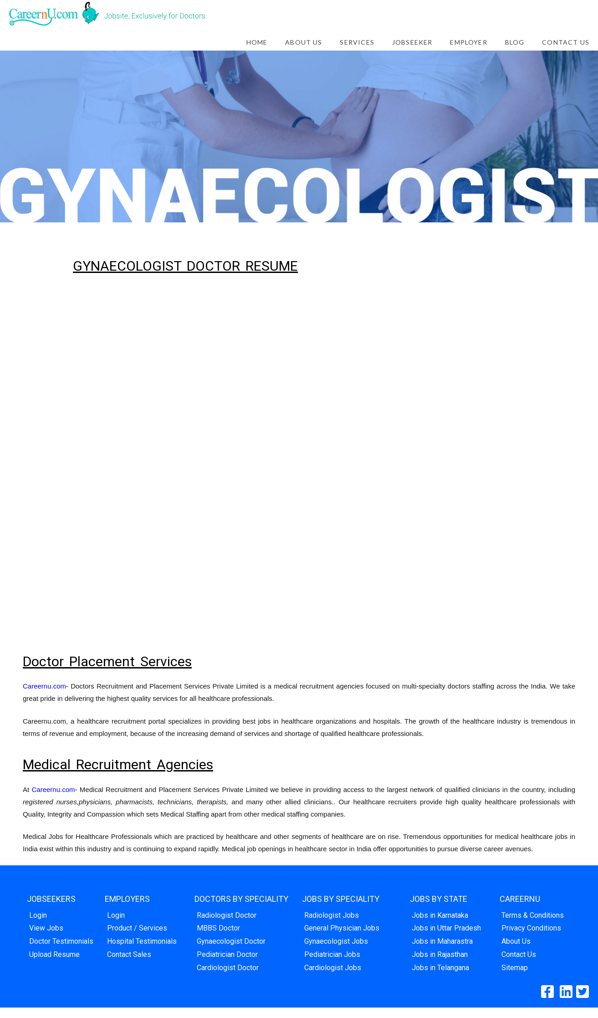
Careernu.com (44, 686)
